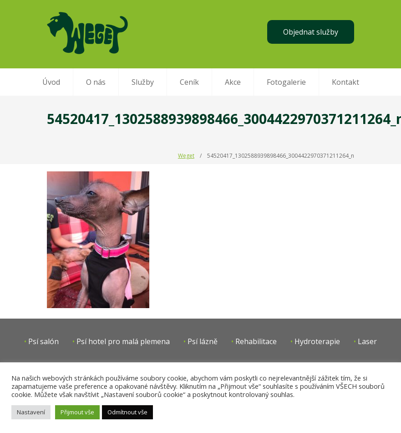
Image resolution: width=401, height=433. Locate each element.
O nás (96, 82)
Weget (186, 156)
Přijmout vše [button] (77, 412)
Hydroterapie (317, 341)
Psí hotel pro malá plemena (123, 341)
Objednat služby (310, 32)
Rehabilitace (256, 341)
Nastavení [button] (31, 412)
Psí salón (43, 341)
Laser (367, 341)
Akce (233, 82)
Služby (143, 82)
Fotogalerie (286, 82)
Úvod (51, 82)
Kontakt (345, 82)
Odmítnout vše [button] (127, 412)
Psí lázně (203, 341)
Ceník (189, 82)
